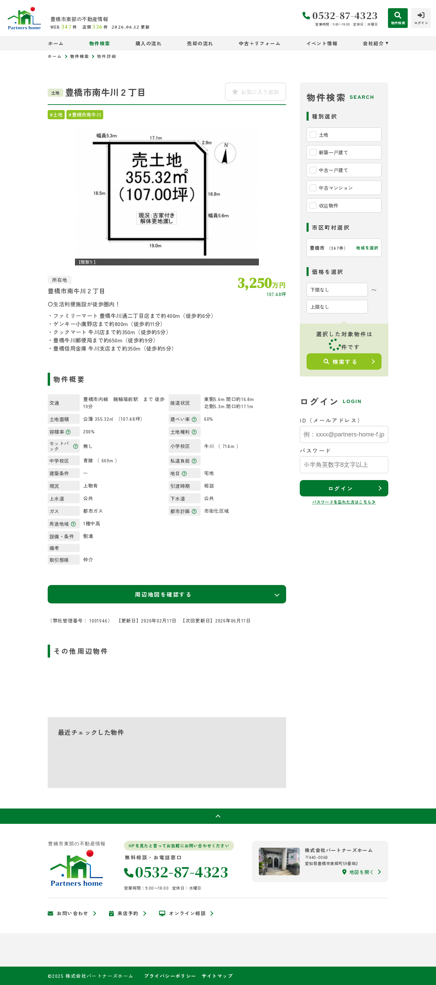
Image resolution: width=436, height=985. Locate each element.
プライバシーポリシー (170, 975)
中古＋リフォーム (260, 43)
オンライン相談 (182, 913)
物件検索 (99, 43)
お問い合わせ (68, 913)
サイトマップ (217, 975)
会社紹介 (373, 43)
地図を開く (358, 871)
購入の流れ (149, 43)
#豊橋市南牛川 (84, 114)
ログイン (340, 488)
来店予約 (124, 913)
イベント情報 (322, 43)
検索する (341, 361)
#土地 (56, 114)
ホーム (56, 43)
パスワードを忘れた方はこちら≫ (344, 502)
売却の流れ (200, 43)
